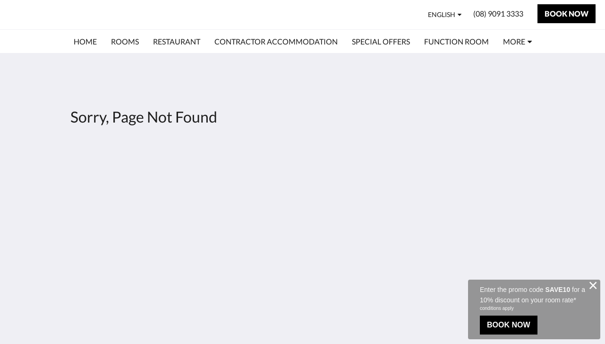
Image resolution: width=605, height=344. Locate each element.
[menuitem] (85, 41)
